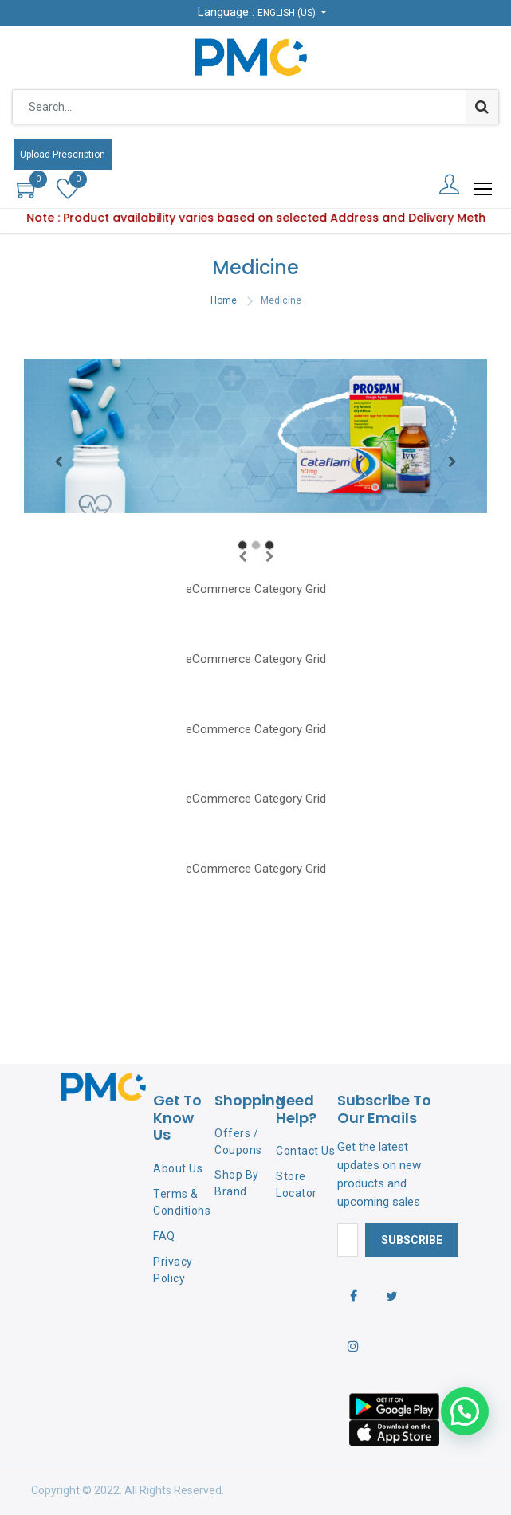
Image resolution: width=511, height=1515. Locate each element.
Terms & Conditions (181, 1202)
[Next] (452, 461)
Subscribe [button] (411, 1240)
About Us (177, 1168)
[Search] (482, 107)
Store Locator (296, 1184)
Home (223, 300)
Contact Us (305, 1150)
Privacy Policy (173, 1270)
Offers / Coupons (238, 1141)
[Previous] (58, 461)
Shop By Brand (236, 1183)
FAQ (164, 1236)
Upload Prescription (62, 154)
